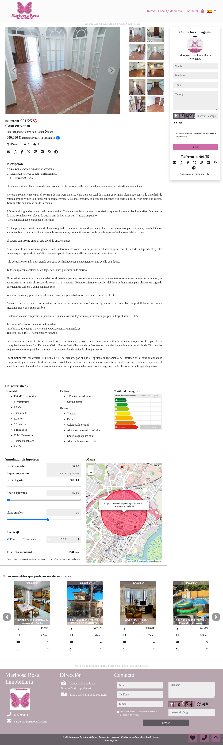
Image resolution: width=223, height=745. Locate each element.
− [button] (91, 472)
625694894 (195, 59)
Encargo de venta (170, 11)
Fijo (12, 539)
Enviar (195, 146)
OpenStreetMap (144, 561)
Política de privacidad (109, 737)
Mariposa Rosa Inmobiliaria (84, 737)
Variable (31, 539)
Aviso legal (145, 737)
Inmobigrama (111, 740)
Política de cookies (130, 737)
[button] (7, 617)
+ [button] (91, 467)
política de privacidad (129, 715)
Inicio (151, 11)
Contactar (191, 11)
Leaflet (131, 561)
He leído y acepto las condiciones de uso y (196, 134)
